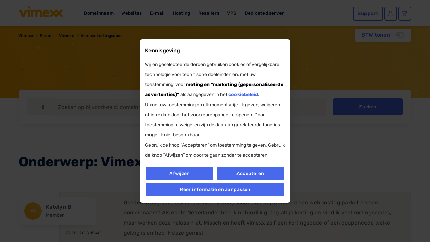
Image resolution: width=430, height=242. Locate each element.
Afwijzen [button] (179, 173)
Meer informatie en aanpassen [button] (215, 189)
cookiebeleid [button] (243, 94)
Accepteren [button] (250, 173)
